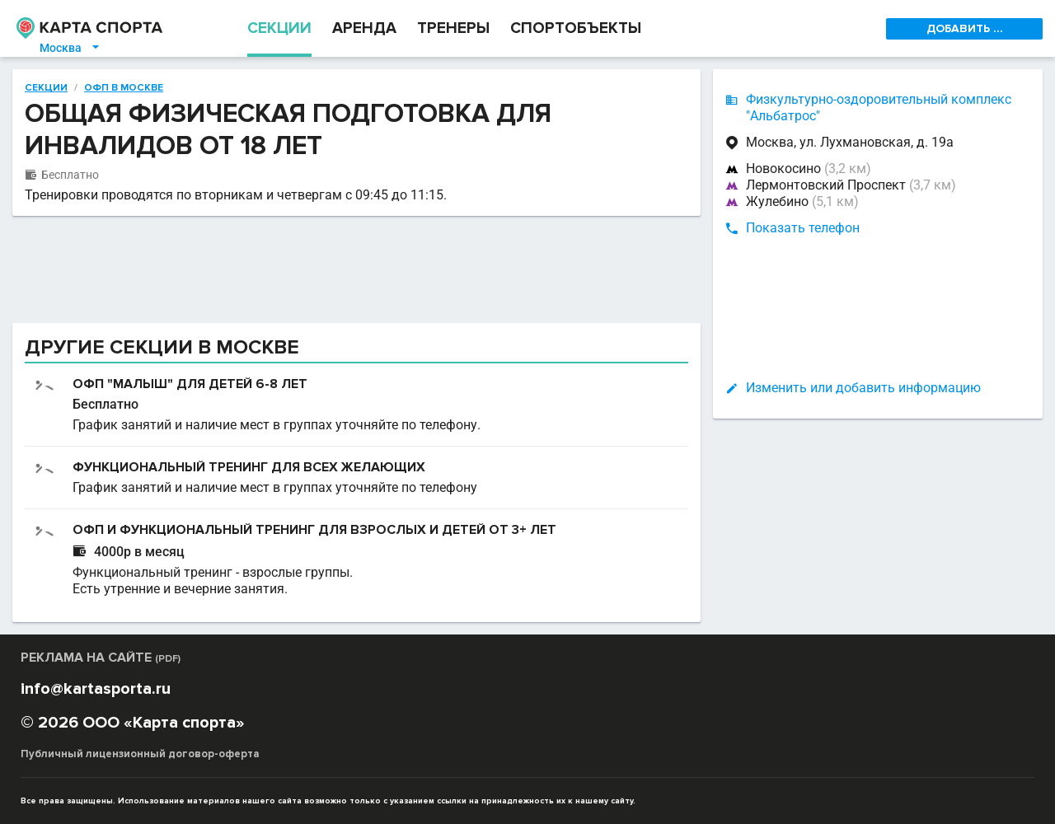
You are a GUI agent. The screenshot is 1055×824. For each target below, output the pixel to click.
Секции (46, 88)
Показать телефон (803, 228)
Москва (70, 47)
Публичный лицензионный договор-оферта (140, 754)
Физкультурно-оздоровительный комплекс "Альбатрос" (878, 107)
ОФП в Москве (123, 88)
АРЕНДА (364, 28)
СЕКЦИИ (279, 28)
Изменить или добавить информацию (863, 388)
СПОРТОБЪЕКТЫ (575, 28)
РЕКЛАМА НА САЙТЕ (101, 657)
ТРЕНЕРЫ (453, 28)
